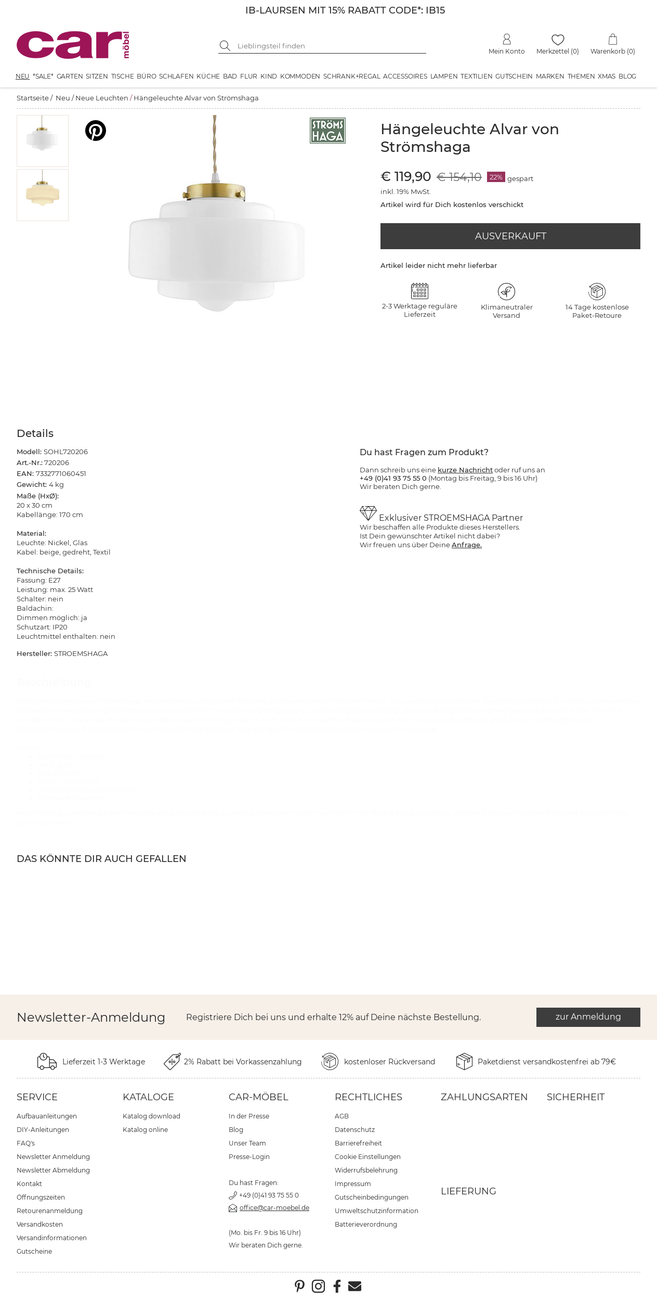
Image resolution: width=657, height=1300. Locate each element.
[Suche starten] (226, 46)
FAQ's (26, 1143)
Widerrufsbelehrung (366, 1170)
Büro (146, 76)
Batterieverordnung (366, 1224)
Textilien (476, 76)
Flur (248, 76)
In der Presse (249, 1116)
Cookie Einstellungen (368, 1157)
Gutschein (514, 76)
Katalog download (151, 1116)
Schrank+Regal (351, 76)
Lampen (444, 76)
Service (37, 1097)
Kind (268, 76)
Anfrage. (467, 544)
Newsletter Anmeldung (53, 1157)
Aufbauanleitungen (47, 1116)
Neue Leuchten (101, 98)
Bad (230, 76)
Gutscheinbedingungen (372, 1197)
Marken (550, 76)
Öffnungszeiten (41, 1197)
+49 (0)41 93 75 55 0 (269, 1195)
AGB (342, 1116)
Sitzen (97, 76)
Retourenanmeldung (50, 1211)
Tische (122, 76)
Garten (70, 76)
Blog (627, 76)
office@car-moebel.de (274, 1208)
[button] (42, 140)
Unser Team (247, 1143)
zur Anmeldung (588, 1017)
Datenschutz (355, 1130)
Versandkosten (40, 1224)
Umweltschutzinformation (376, 1211)
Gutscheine (34, 1251)
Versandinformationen (52, 1238)
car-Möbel (258, 1097)
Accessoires (405, 76)
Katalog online (145, 1130)
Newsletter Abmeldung (53, 1170)
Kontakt (29, 1184)
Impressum (353, 1184)
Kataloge (148, 1097)
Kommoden (300, 76)
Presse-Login (249, 1157)
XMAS (606, 76)
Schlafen (176, 76)
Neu (23, 76)
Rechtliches (368, 1097)
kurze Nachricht (465, 470)
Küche (208, 76)
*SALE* (43, 76)
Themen (581, 76)
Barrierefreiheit (358, 1143)
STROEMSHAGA (199, 812)
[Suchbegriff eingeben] (330, 46)
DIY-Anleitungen (43, 1130)
